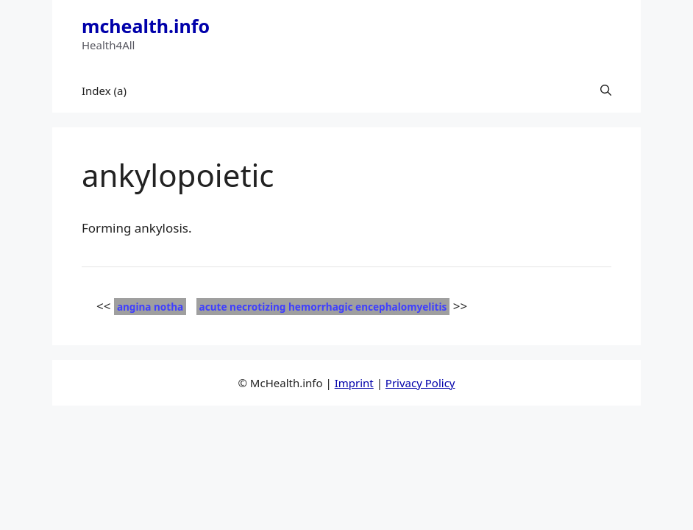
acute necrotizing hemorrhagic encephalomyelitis (323, 307)
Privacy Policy (420, 382)
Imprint (354, 382)
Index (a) (104, 90)
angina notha (150, 307)
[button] (606, 90)
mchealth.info (146, 25)
